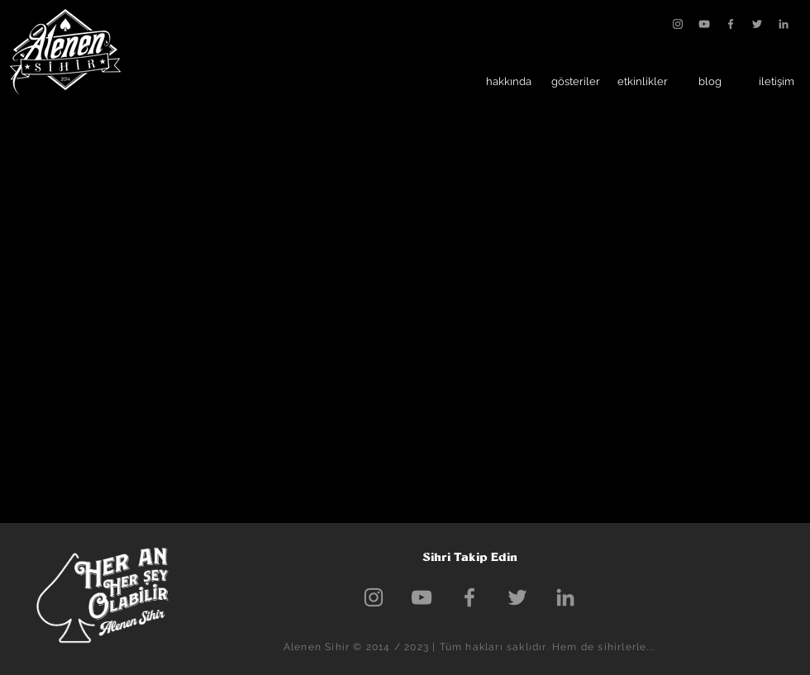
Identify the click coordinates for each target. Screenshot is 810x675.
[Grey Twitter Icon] (757, 24)
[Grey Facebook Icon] (730, 24)
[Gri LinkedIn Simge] (783, 24)
